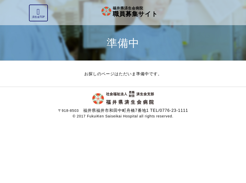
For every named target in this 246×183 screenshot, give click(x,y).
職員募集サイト (135, 11)
